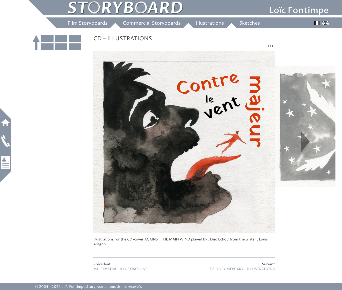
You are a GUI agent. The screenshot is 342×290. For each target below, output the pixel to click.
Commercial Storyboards (152, 23)
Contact (5, 141)
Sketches (249, 23)
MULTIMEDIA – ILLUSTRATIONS (120, 269)
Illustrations (210, 23)
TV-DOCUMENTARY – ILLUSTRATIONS (242, 269)
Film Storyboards (88, 23)
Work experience (5, 162)
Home (5, 122)
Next (305, 141)
